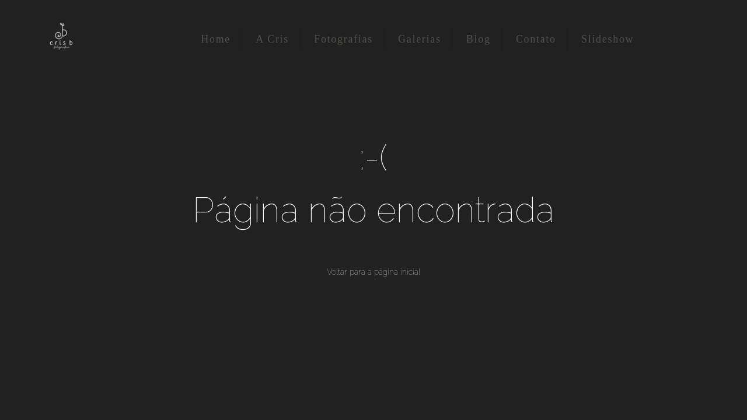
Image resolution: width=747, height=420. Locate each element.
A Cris (272, 39)
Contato (536, 39)
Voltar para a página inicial (373, 272)
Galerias (419, 39)
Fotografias (343, 39)
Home (216, 39)
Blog (478, 39)
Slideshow (607, 39)
